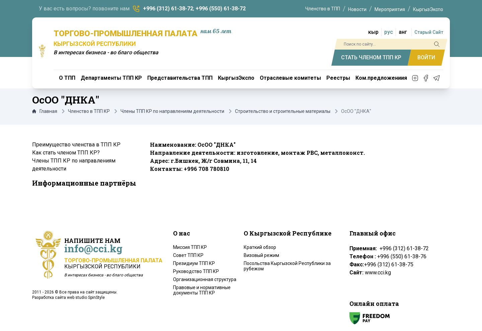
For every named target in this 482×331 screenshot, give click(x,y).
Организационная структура (204, 279)
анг (403, 32)
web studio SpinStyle (86, 297)
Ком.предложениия (381, 78)
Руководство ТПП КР (196, 271)
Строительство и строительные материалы (282, 111)
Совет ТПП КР (188, 255)
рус (388, 32)
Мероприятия (390, 9)
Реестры (338, 78)
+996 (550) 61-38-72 (220, 8)
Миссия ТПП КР (190, 247)
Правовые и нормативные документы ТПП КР (202, 290)
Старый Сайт (428, 32)
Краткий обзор (260, 247)
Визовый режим (261, 255)
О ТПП (67, 78)
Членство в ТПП (322, 8)
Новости (357, 9)
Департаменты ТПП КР (111, 78)
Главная (44, 111)
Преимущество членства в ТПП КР (76, 144)
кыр (373, 32)
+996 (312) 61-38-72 (168, 8)
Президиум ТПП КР (194, 263)
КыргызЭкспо (428, 9)
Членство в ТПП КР (89, 111)
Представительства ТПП (180, 78)
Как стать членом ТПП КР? (66, 152)
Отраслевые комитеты (290, 78)
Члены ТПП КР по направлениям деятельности (172, 111)
